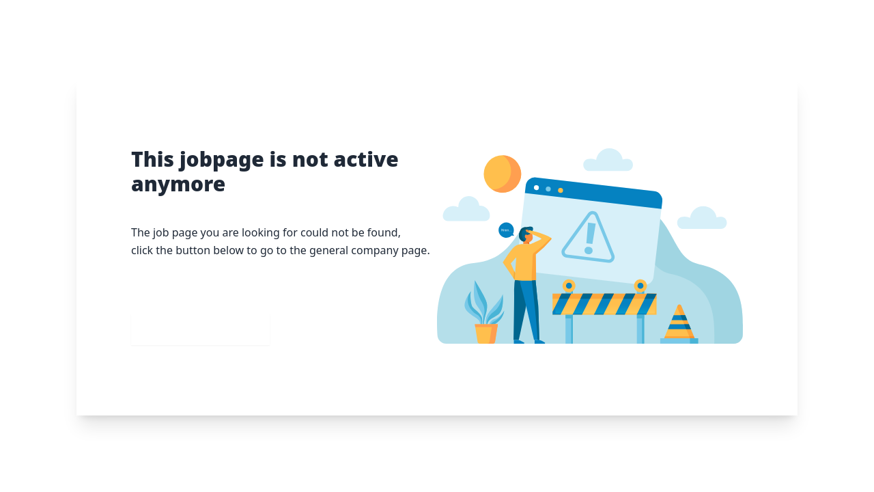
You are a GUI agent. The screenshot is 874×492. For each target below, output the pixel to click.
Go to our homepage (200, 329)
